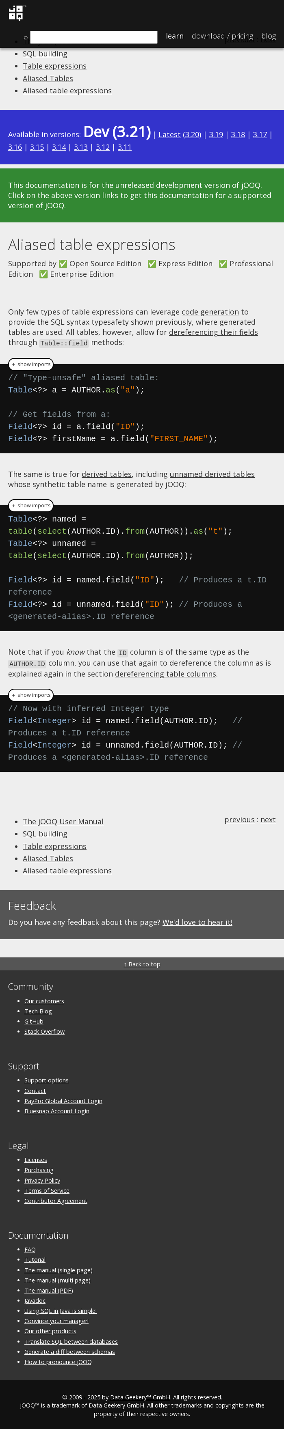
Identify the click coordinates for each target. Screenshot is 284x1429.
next (268, 818)
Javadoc (35, 1299)
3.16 (15, 147)
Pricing (222, 36)
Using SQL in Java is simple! (60, 1309)
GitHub (33, 1019)
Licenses (35, 1158)
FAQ (30, 1248)
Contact (35, 1089)
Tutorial (35, 1258)
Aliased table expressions (67, 90)
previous (239, 818)
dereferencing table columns (165, 672)
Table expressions (55, 66)
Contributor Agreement (55, 1199)
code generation (210, 312)
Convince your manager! (56, 1319)
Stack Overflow (44, 1030)
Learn (175, 36)
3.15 (37, 147)
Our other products (50, 1329)
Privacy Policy (42, 1178)
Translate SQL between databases (71, 1339)
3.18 (238, 134)
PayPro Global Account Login (63, 1099)
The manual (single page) (58, 1268)
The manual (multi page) (57, 1278)
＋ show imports (31, 363)
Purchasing (39, 1168)
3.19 (216, 134)
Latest (169, 134)
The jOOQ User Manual (63, 820)
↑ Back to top (142, 962)
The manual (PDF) (48, 1288)
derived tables (107, 473)
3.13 (81, 147)
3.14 (59, 147)
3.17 (260, 134)
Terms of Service (46, 1188)
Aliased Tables (48, 78)
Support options (46, 1078)
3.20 (192, 134)
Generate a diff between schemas (69, 1350)
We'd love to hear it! (197, 920)
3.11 (125, 147)
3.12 (103, 147)
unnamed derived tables (212, 473)
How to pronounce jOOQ (58, 1360)
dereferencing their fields (213, 332)
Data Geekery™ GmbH (140, 1395)
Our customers (44, 999)
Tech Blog (38, 1009)
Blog (268, 36)
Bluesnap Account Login (56, 1109)
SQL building (45, 53)
